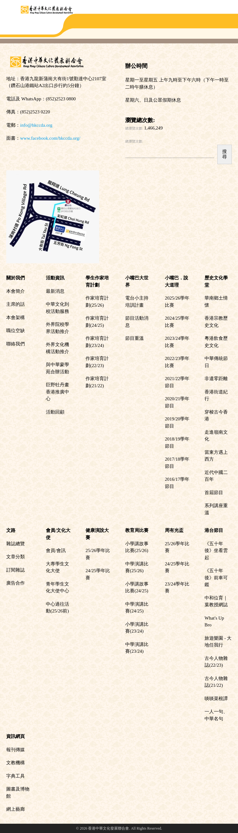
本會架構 (15, 317)
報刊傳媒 (15, 749)
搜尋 (224, 154)
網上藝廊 (15, 809)
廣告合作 (15, 583)
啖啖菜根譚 (216, 698)
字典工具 (15, 776)
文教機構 (15, 762)
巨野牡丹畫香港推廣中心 (57, 391)
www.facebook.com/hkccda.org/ (50, 138)
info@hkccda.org (36, 125)
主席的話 (15, 304)
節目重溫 (134, 338)
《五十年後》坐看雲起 (216, 550)
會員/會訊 (56, 550)
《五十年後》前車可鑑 (216, 577)
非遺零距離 (216, 378)
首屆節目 (214, 492)
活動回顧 (55, 412)
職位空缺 (15, 330)
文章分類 (15, 556)
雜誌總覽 (15, 543)
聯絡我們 (15, 343)
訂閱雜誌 (15, 570)
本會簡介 (15, 291)
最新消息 (55, 291)
